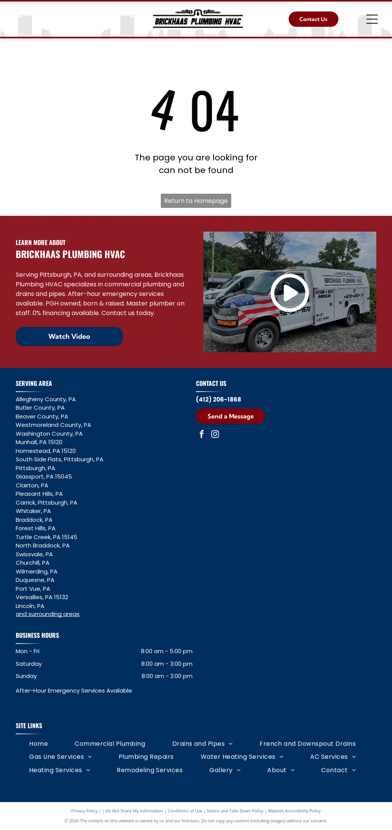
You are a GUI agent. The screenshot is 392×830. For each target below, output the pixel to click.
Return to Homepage (196, 200)
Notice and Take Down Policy (235, 811)
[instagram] (215, 435)
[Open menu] (372, 19)
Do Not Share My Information (134, 811)
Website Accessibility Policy (294, 811)
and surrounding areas (48, 614)
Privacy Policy (84, 811)
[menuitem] (38, 743)
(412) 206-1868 (218, 399)
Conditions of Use (185, 811)
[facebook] (201, 435)
